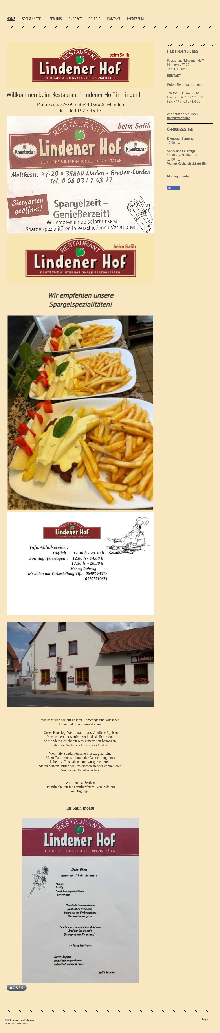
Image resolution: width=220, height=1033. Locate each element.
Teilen (173, 187)
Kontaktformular (178, 118)
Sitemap (29, 1020)
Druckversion (15, 1020)
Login (205, 1019)
